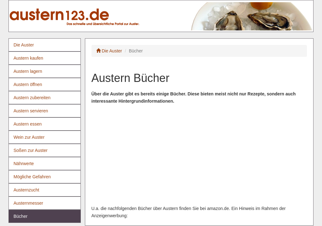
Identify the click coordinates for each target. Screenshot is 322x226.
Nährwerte (24, 163)
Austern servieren (31, 110)
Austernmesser (28, 203)
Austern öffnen (28, 84)
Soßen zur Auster (30, 150)
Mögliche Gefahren (32, 176)
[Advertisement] (199, 155)
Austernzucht (26, 189)
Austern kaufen (28, 58)
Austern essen (28, 123)
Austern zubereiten (32, 97)
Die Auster (24, 44)
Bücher (20, 216)
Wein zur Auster (29, 137)
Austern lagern (28, 71)
